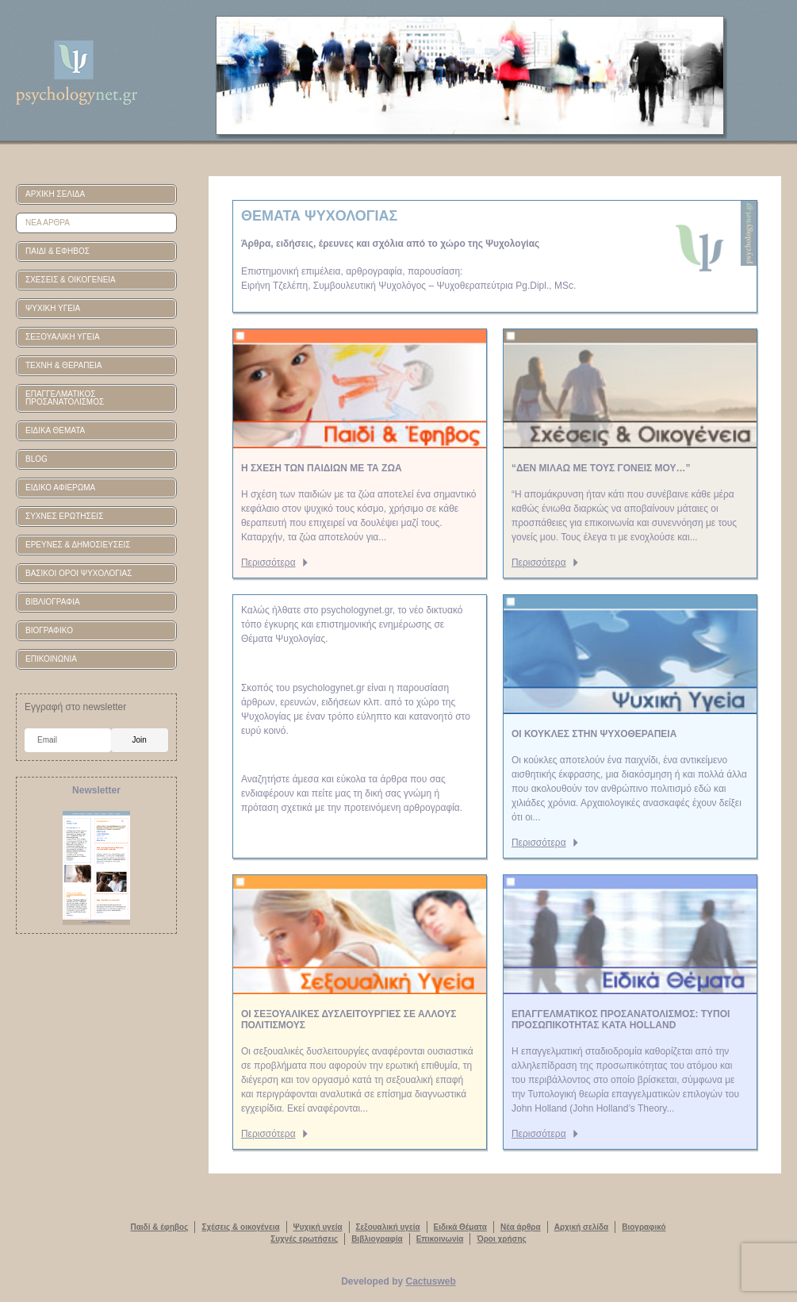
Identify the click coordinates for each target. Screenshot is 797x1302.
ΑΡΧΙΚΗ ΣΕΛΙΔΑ (55, 194)
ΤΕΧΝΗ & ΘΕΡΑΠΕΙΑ (63, 365)
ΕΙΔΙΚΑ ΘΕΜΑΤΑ (55, 430)
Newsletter (96, 790)
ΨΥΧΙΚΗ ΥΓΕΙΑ (52, 308)
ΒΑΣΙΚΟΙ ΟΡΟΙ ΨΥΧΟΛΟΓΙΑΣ (78, 573)
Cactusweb (431, 1281)
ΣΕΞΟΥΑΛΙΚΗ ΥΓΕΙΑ (62, 336)
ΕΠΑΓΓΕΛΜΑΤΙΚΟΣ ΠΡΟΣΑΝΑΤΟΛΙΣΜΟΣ (64, 398)
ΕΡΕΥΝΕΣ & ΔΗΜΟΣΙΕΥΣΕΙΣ (78, 544)
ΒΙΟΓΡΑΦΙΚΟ (49, 630)
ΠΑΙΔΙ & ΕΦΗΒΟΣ (57, 251)
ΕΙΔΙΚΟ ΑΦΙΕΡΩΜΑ (60, 487)
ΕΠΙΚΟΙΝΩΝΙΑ (51, 659)
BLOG (36, 459)
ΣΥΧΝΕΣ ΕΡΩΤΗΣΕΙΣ (64, 516)
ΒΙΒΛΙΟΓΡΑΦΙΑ (52, 601)
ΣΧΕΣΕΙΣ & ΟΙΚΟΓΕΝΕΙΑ (70, 279)
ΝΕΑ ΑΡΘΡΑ (47, 222)
